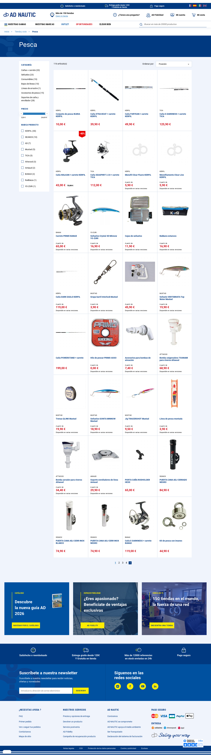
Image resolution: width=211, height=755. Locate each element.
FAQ (21, 716)
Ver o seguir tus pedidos (30, 727)
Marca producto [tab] (29, 126)
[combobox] (173, 24)
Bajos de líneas (30, 85)
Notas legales (68, 748)
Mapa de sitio (25, 736)
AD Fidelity (68, 732)
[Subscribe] (81, 691)
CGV (81, 748)
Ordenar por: (148, 65)
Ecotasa (144, 748)
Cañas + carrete (31, 71)
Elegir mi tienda (62, 16)
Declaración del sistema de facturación (124, 736)
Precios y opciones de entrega (76, 716)
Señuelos (27, 76)
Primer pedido (25, 721)
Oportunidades (88, 24)
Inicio (7, 32)
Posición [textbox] (163, 65)
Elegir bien (110, 24)
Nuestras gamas (16, 24)
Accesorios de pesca (33, 94)
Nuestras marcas (46, 24)
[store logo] (19, 14)
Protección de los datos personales (102, 748)
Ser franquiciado (114, 732)
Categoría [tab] (26, 66)
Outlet (68, 24)
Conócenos (112, 716)
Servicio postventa (71, 727)
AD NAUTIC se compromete (119, 721)
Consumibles (29, 80)
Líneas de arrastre (31, 89)
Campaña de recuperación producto (79, 736)
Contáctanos (25, 732)
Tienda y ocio (21, 32)
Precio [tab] (24, 110)
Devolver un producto (72, 721)
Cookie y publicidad (128, 748)
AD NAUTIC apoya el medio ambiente (124, 727)
